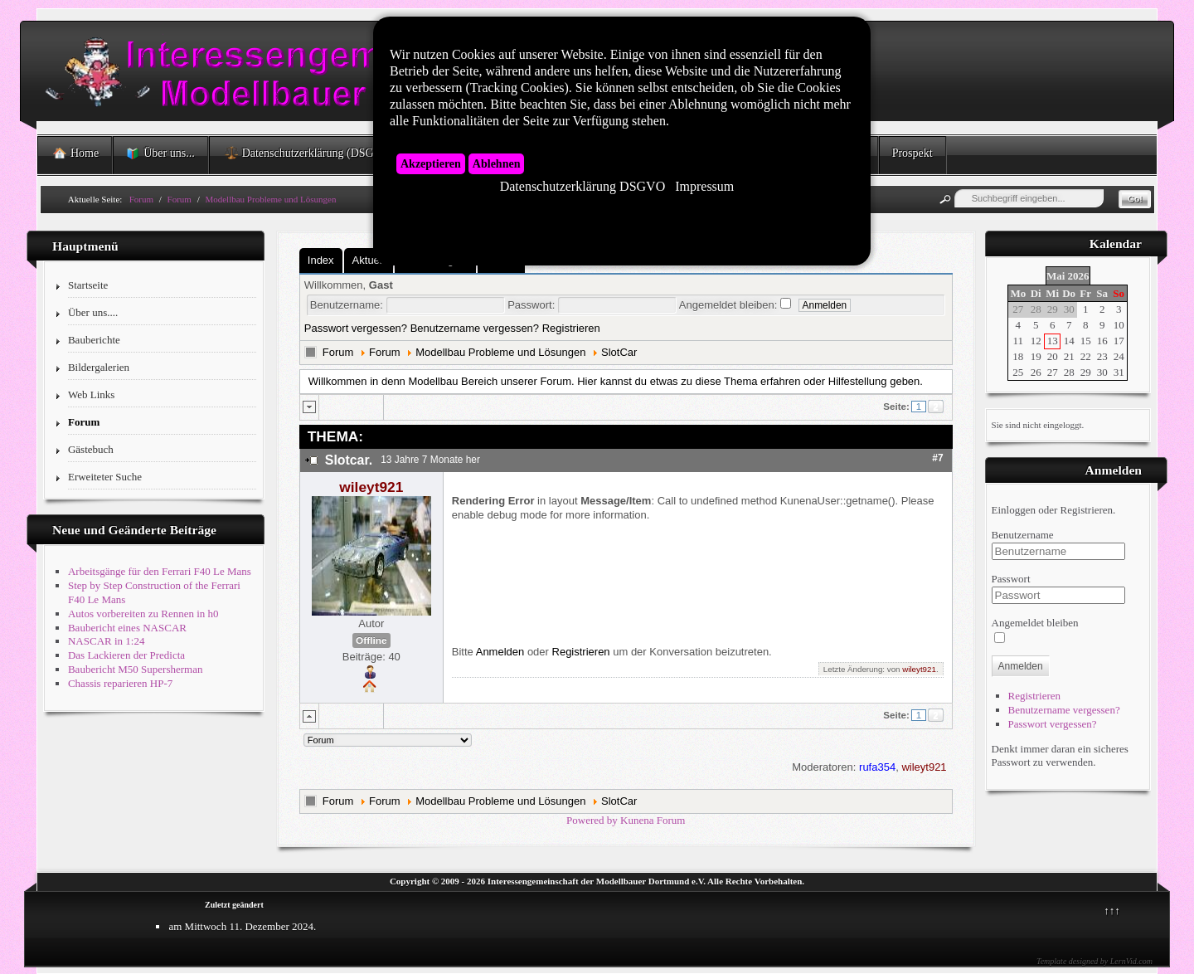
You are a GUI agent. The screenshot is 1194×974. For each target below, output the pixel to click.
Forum (84, 422)
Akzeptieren (430, 164)
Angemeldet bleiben (1035, 622)
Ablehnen (497, 164)
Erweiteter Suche (105, 476)
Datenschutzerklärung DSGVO (583, 186)
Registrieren (571, 328)
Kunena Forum (652, 820)
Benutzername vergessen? (474, 328)
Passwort (1011, 578)
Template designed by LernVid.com (1094, 961)
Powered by (592, 820)
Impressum (704, 186)
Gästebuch (91, 449)
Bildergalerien (98, 367)
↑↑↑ (1112, 910)
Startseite (88, 285)
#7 (937, 458)
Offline (371, 640)
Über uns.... (93, 312)
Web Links (91, 394)
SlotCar (619, 352)
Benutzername (1023, 534)
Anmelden (500, 651)
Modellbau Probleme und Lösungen (500, 352)
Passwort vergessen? (355, 328)
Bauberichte (94, 340)
